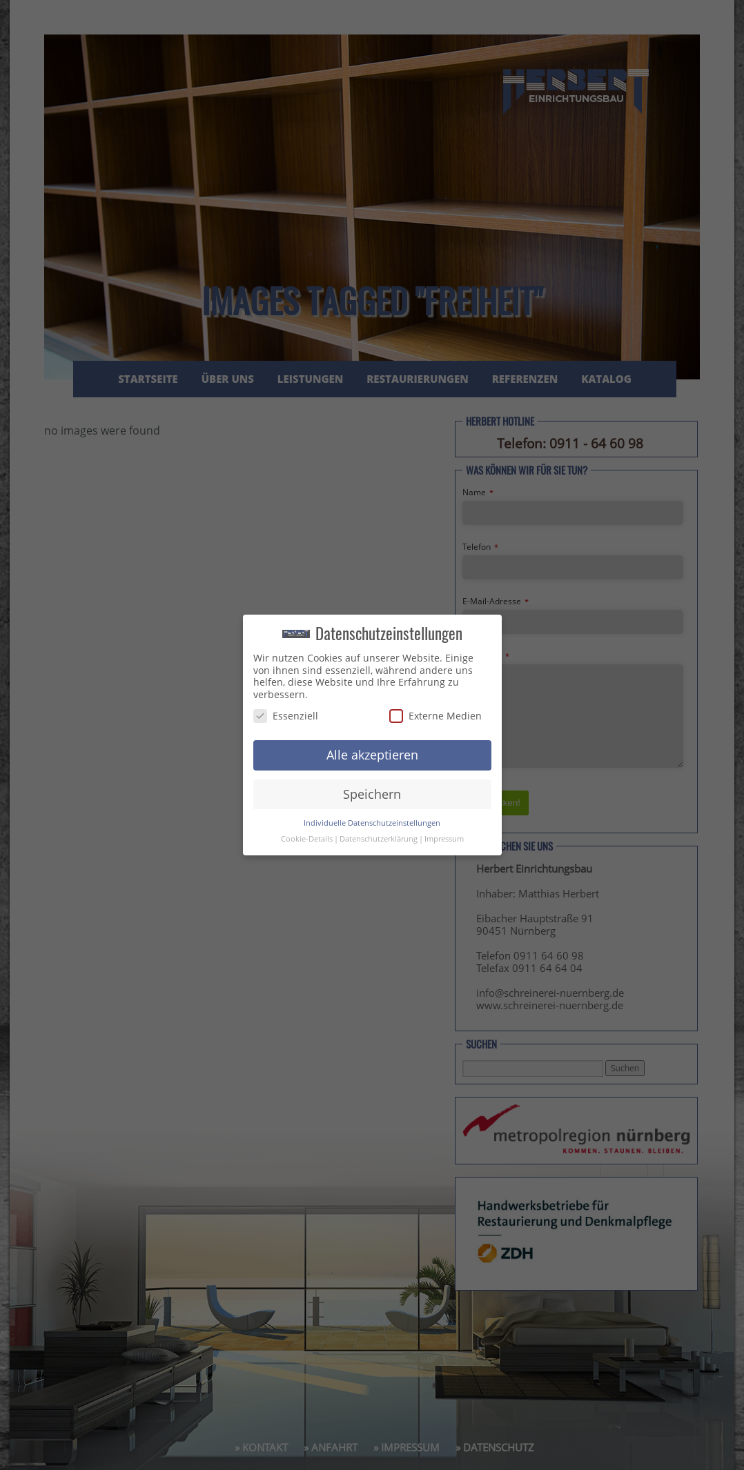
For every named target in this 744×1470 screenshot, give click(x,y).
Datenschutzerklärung (379, 839)
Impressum (444, 839)
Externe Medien (435, 715)
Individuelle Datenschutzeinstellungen (372, 823)
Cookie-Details (307, 839)
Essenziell (285, 715)
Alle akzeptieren (372, 754)
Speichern (372, 794)
